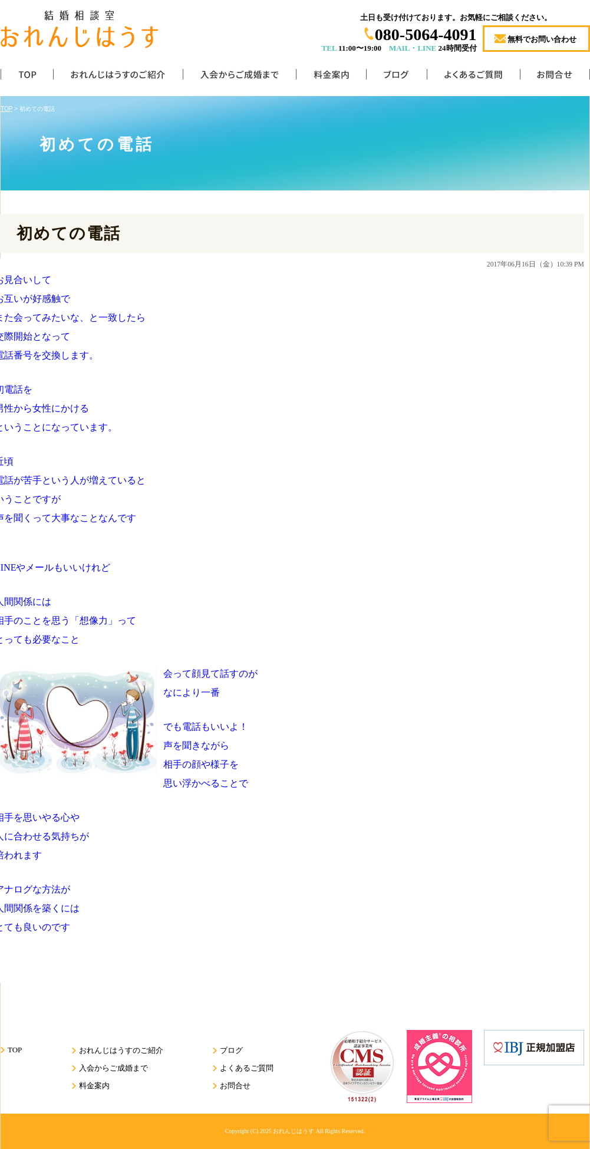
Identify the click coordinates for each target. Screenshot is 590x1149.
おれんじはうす (293, 1131)
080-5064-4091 (426, 34)
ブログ (396, 77)
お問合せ (555, 77)
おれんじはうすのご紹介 (118, 77)
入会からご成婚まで (239, 77)
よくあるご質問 (473, 77)
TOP (27, 77)
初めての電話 (69, 233)
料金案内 (331, 77)
